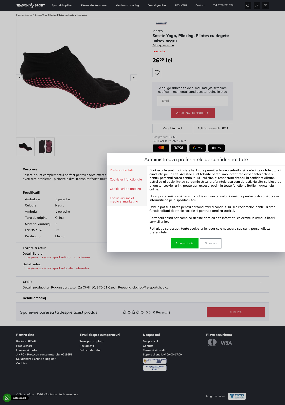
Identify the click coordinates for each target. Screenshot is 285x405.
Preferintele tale (68, 170)
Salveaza (157, 243)
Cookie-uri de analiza (71, 189)
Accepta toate (131, 243)
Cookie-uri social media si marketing (70, 199)
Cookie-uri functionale (72, 179)
